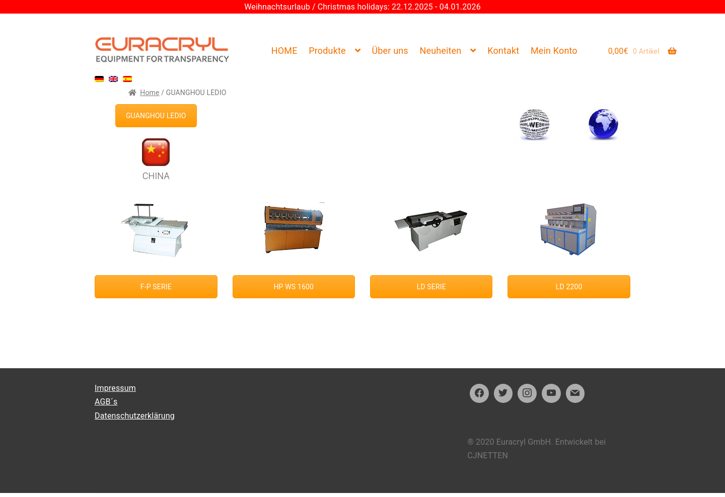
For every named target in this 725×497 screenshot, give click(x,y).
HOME (284, 50)
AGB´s (106, 401)
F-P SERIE (156, 287)
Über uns (390, 50)
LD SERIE (431, 287)
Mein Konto (554, 50)
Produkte (327, 50)
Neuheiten (440, 50)
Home (149, 93)
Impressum (115, 388)
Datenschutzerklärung (135, 416)
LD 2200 (569, 287)
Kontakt (503, 50)
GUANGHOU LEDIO (156, 116)
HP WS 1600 (293, 287)
